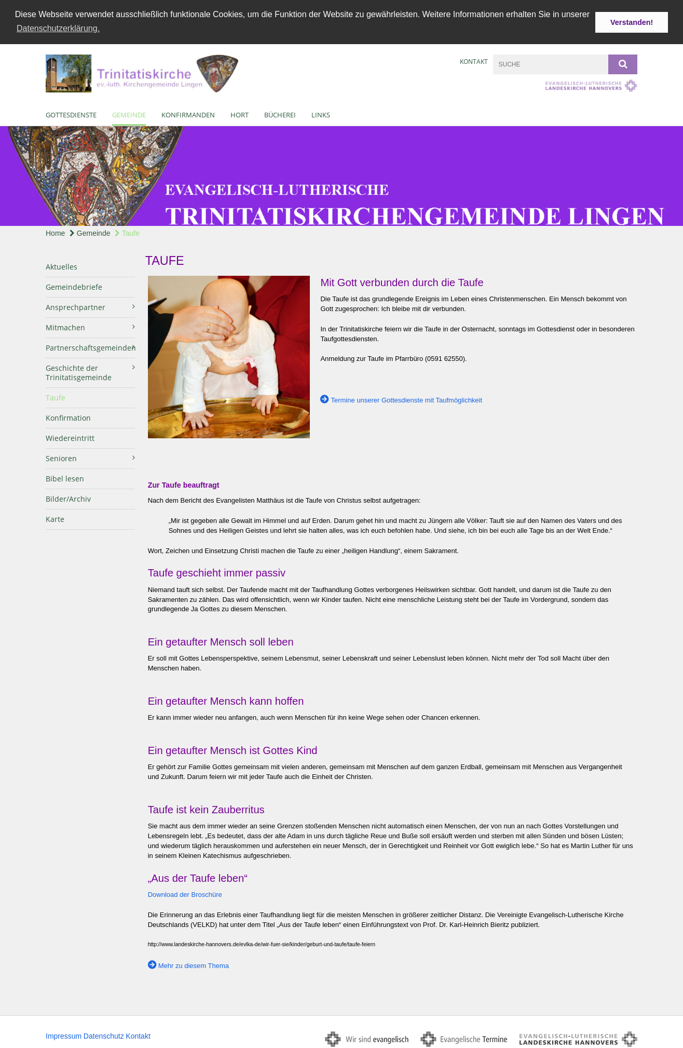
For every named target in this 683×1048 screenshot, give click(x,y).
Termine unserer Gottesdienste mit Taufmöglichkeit (406, 398)
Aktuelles (61, 265)
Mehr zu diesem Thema (193, 964)
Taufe (127, 231)
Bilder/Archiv (68, 497)
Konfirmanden (188, 113)
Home (55, 231)
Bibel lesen (65, 477)
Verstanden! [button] (631, 22)
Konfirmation (68, 416)
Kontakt (474, 60)
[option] (341, 174)
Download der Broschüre (185, 893)
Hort (239, 113)
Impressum (63, 1034)
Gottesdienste (71, 113)
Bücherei (280, 113)
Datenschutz (104, 1034)
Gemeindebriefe (74, 285)
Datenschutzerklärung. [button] (58, 28)
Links (320, 113)
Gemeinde (129, 113)
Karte (55, 517)
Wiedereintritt (70, 436)
